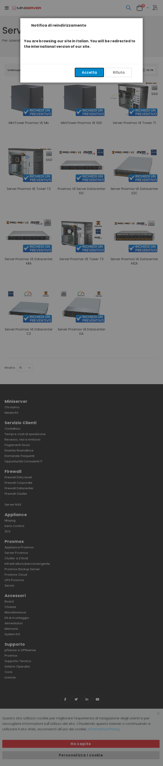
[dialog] (81, 383)
